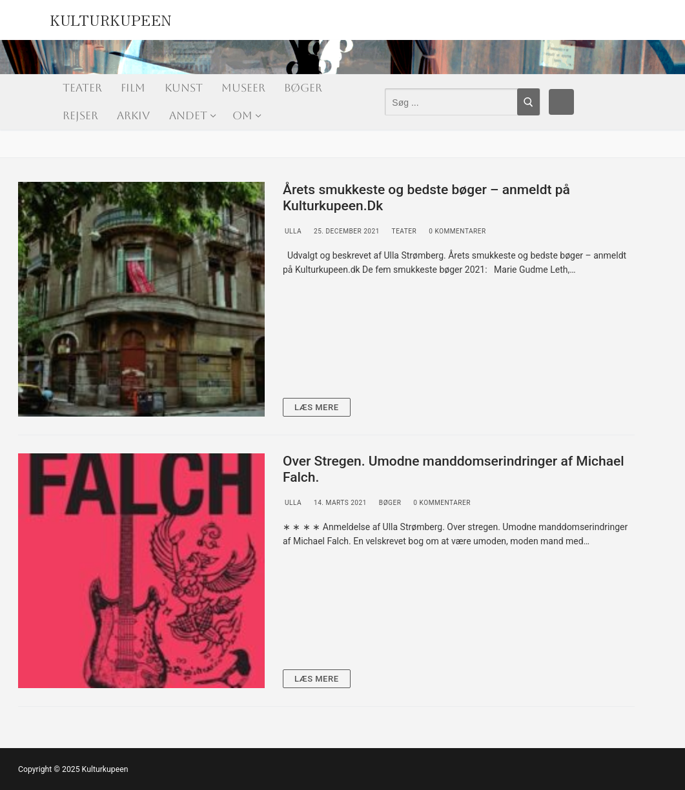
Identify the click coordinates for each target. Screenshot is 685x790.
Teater (403, 231)
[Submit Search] (528, 101)
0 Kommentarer (456, 231)
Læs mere (316, 407)
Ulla (292, 231)
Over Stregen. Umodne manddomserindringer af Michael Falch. (453, 469)
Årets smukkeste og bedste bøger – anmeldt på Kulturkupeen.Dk (426, 198)
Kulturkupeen (111, 18)
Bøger (389, 502)
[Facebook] (562, 102)
